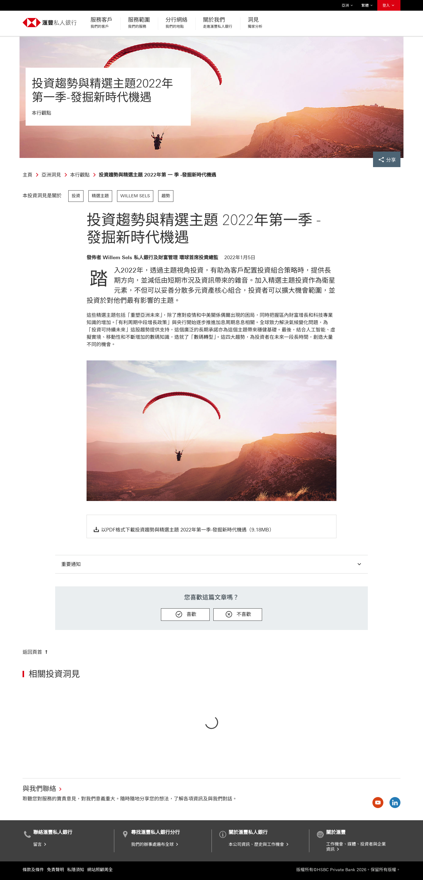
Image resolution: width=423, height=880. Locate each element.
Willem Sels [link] (135, 196)
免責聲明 (55, 869)
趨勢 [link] (166, 196)
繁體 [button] (367, 5)
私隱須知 (75, 869)
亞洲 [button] (347, 5)
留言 (40, 844)
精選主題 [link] (100, 196)
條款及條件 (33, 869)
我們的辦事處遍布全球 (155, 844)
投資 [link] (76, 196)
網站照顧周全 (100, 869)
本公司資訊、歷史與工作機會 (259, 844)
